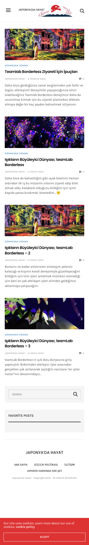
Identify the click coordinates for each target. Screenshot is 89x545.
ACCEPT (44, 537)
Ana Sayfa (21, 464)
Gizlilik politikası (46, 464)
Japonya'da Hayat (15, 78)
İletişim (69, 464)
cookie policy (25, 527)
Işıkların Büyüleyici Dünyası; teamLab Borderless (39, 162)
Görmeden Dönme (16, 65)
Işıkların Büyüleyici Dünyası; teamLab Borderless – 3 (39, 343)
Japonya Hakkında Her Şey (44, 471)
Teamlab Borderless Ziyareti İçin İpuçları (41, 71)
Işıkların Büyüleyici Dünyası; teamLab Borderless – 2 (39, 250)
